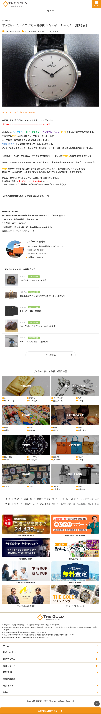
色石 (79, 398)
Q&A (5, 692)
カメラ (54, 486)
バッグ (79, 457)
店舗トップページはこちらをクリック (18, 231)
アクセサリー (57, 460)
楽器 (79, 486)
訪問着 (5, 430)
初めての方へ (9, 652)
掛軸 (54, 427)
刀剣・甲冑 (81, 430)
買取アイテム (29, 503)
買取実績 (7, 672)
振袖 (5, 427)
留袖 (29, 427)
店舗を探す (8, 685)
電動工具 (80, 489)
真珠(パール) (57, 401)
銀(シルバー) (8, 401)
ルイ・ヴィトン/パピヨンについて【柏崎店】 (38, 326)
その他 (79, 401)
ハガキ (5, 486)
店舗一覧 (28, 499)
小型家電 (55, 489)
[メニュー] (96, 4)
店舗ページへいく (36, 257)
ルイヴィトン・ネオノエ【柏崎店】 (34, 280)
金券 (29, 486)
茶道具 (55, 430)
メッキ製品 (32, 401)
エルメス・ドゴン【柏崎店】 (31, 310)
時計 (34, 31)
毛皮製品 (31, 430)
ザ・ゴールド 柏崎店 (12, 31)
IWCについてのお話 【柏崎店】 (34, 341)
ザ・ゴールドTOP (12, 499)
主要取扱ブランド (44, 31)
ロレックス (7, 457)
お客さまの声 (9, 678)
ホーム (6, 645)
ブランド (28, 31)
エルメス (55, 457)
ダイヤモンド (57, 398)
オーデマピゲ (33, 457)
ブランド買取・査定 (47, 503)
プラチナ (31, 398)
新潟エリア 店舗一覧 (45, 499)
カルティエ (32, 460)
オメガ (55, 31)
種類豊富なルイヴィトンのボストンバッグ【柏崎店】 (42, 295)
